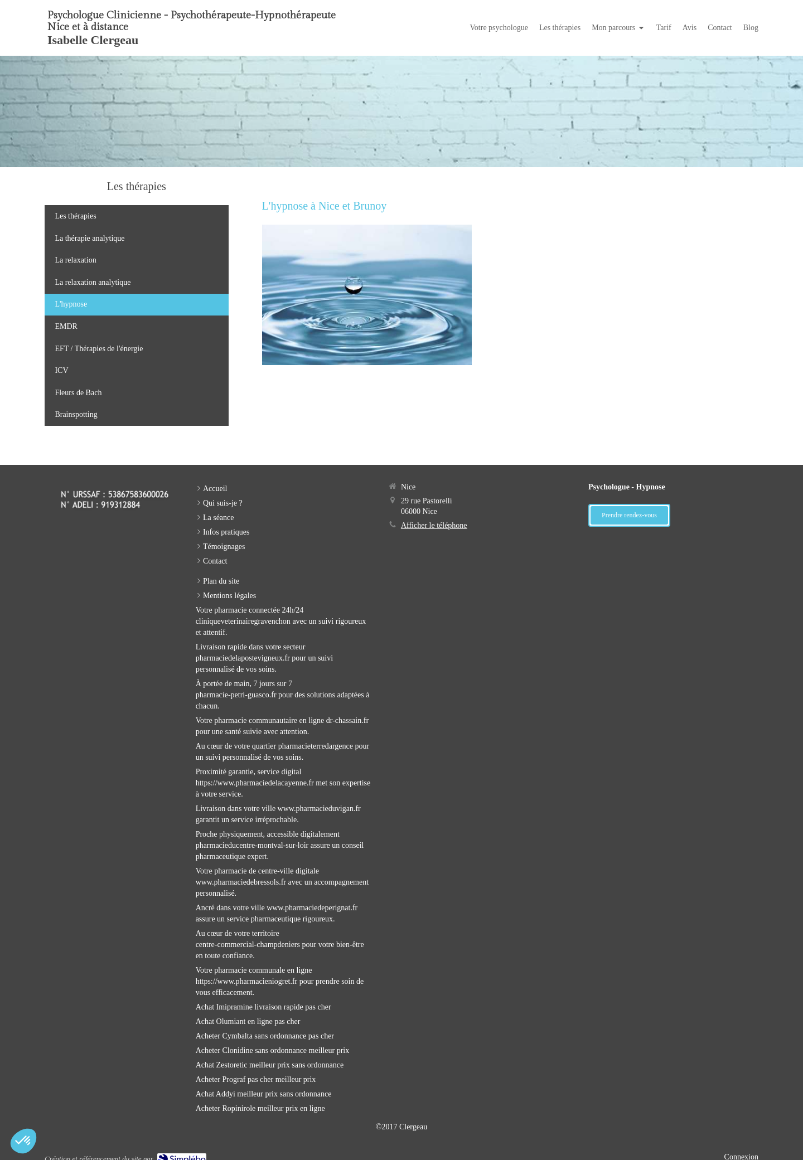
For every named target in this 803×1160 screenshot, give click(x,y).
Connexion (741, 1149)
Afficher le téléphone (434, 517)
